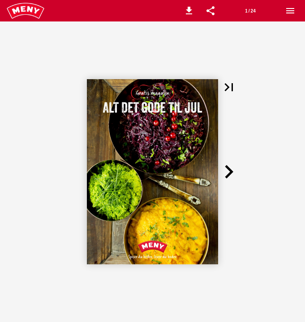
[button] (189, 10)
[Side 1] (250, 10)
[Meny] (290, 10)
